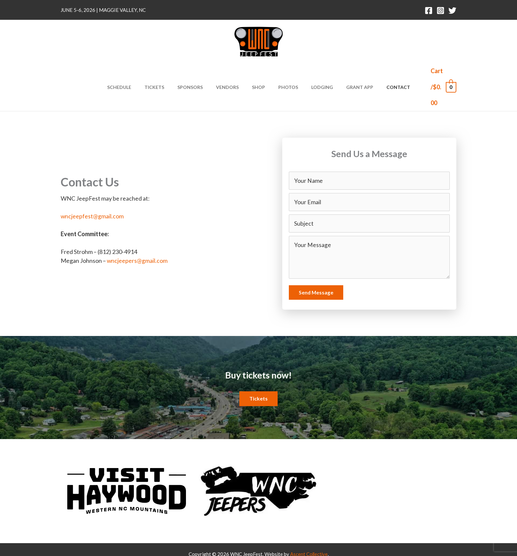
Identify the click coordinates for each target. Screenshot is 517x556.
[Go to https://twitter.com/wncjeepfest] (377, 461)
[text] (369, 153)
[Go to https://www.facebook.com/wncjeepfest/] (337, 461)
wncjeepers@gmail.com (137, 233)
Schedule (135, 73)
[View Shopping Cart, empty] (435, 73)
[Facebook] (429, 10)
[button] (258, 372)
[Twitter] (452, 10)
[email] (369, 175)
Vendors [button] (231, 73)
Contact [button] (382, 73)
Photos (284, 73)
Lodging (314, 73)
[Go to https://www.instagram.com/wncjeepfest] (357, 461)
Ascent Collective (308, 527)
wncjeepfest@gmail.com (92, 189)
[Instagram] (440, 10)
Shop (258, 73)
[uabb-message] (369, 230)
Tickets (166, 73)
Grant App (347, 73)
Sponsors (198, 73)
